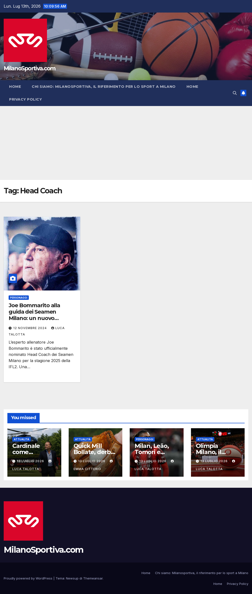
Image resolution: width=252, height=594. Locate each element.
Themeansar (93, 578)
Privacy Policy (25, 99)
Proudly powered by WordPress (28, 578)
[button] (235, 93)
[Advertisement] (126, 142)
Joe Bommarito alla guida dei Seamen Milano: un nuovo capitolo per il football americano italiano (38, 318)
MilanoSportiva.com (29, 68)
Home (15, 86)
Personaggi (18, 297)
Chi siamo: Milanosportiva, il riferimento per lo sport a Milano (104, 86)
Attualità (21, 439)
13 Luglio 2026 (31, 461)
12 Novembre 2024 (30, 328)
